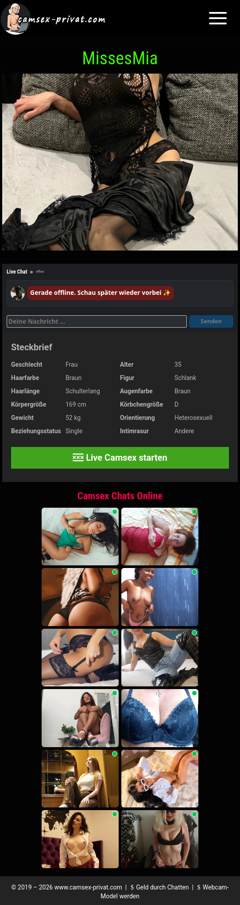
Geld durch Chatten (158, 887)
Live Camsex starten (120, 457)
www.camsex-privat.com (88, 887)
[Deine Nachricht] (97, 321)
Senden (211, 321)
